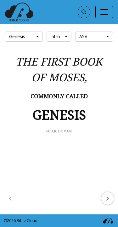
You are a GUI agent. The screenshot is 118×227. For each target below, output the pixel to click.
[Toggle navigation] (104, 12)
